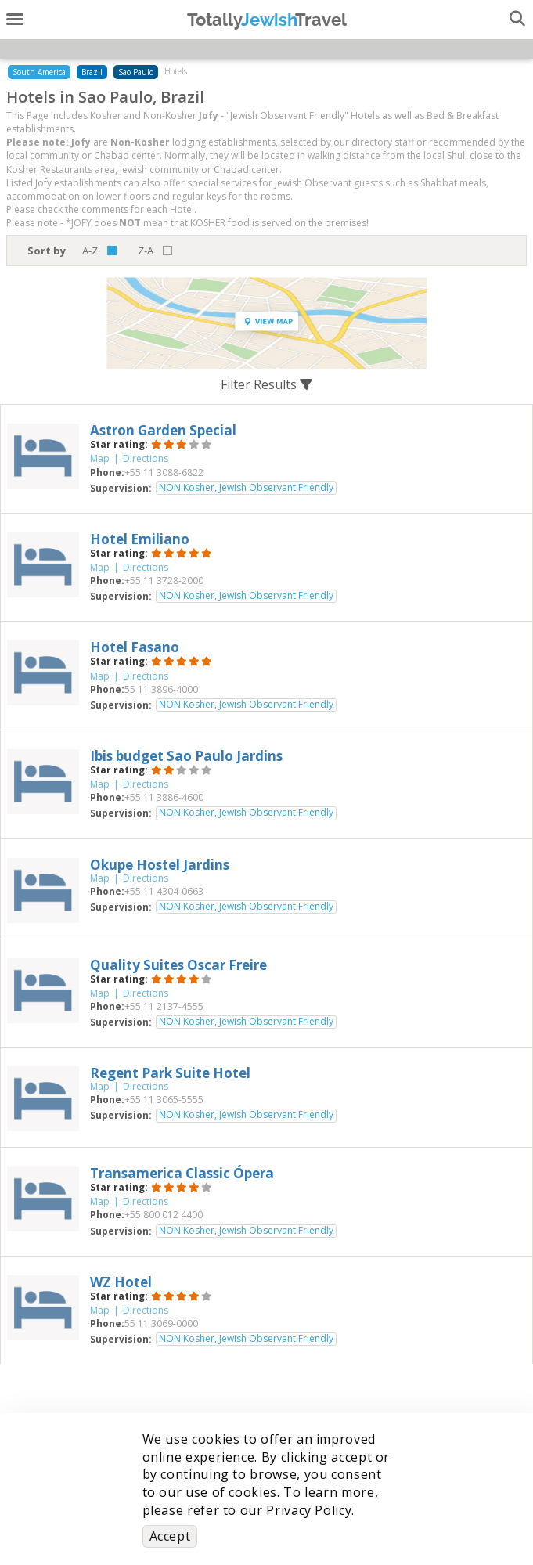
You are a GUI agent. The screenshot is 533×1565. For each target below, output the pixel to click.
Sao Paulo (135, 72)
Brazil (92, 72)
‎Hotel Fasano (134, 647)
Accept (170, 1536)
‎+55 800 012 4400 (163, 1214)
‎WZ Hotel (121, 1282)
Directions (145, 458)
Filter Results (266, 384)
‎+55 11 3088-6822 (163, 472)
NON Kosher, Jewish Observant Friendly (246, 487)
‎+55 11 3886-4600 (163, 797)
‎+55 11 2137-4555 (163, 1006)
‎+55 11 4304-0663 (163, 891)
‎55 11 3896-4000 (161, 689)
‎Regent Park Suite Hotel (170, 1073)
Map (100, 458)
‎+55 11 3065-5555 (163, 1099)
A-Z (90, 250)
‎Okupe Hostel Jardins (159, 865)
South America (39, 72)
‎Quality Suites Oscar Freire (178, 965)
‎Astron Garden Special (163, 430)
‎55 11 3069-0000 (161, 1323)
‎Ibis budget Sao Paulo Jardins (186, 756)
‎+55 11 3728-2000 (163, 580)
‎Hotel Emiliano (139, 539)
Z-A (145, 250)
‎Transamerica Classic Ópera (182, 1173)
